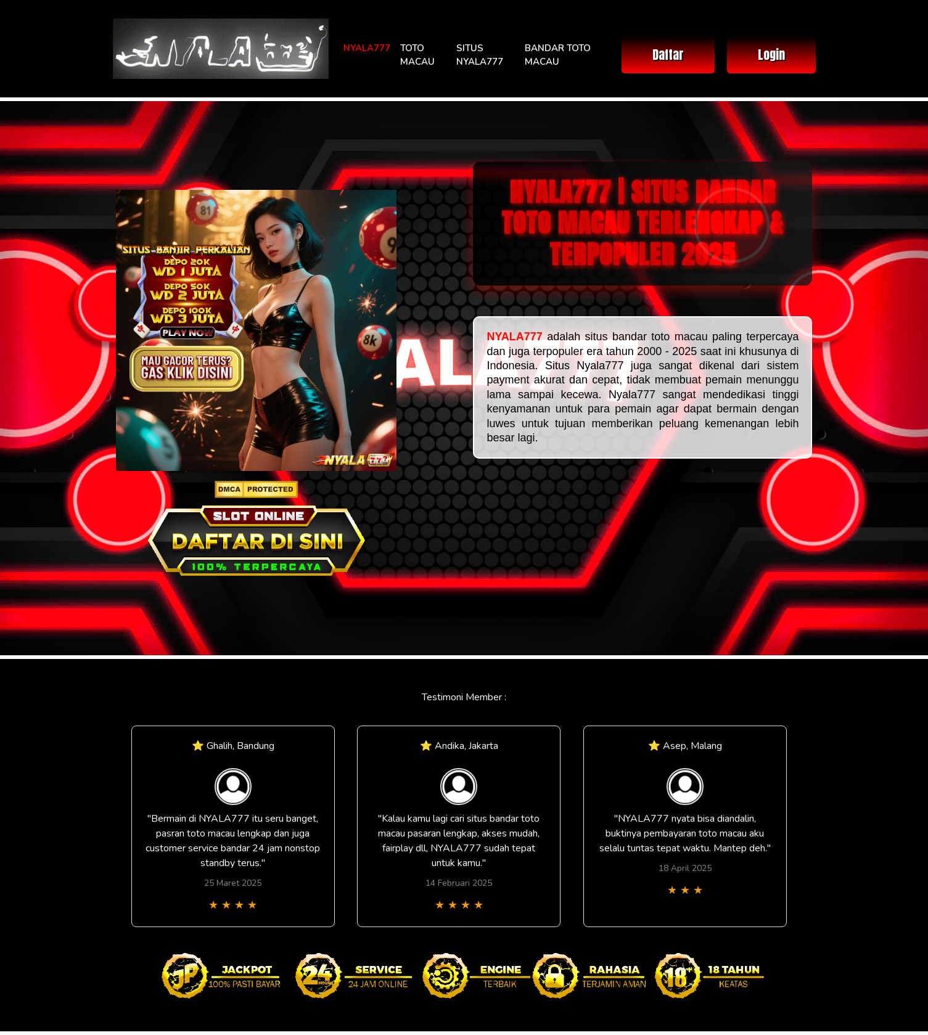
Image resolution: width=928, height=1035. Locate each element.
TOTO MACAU (417, 55)
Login (771, 54)
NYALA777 (366, 48)
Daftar (668, 54)
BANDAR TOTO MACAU (558, 55)
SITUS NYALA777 (479, 55)
